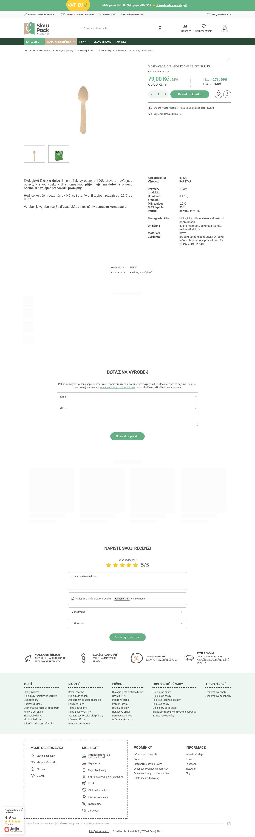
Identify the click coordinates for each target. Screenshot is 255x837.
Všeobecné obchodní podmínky (151, 768)
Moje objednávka (46, 748)
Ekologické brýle (32, 719)
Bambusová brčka (122, 715)
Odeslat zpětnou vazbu (127, 637)
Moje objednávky (97, 770)
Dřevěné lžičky (104, 50)
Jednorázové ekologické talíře (84, 699)
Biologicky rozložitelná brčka (127, 692)
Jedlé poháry (31, 699)
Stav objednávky (46, 756)
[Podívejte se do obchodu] (122, 28)
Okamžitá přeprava (133, 14)
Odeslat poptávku (127, 436)
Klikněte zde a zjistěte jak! (171, 5)
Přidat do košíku (190, 94)
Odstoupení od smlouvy (147, 778)
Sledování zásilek (46, 762)
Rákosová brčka (121, 711)
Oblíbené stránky (97, 790)
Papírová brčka (120, 699)
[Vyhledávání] (160, 28)
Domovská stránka (42, 50)
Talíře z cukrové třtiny (80, 711)
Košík (91, 783)
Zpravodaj (93, 810)
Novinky (120, 41)
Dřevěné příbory (85, 50)
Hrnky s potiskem (33, 711)
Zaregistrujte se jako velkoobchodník (99, 756)
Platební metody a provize (148, 764)
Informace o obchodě (145, 754)
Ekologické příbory (64, 50)
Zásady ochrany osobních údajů (151, 773)
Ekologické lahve (33, 715)
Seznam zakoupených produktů (105, 776)
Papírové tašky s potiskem (166, 699)
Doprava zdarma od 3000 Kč (80, 14)
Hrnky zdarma (31, 692)
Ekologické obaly (161, 692)
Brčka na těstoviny (122, 719)
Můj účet (90, 748)
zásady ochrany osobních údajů (117, 387)
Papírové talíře (76, 703)
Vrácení (41, 776)
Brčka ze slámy (120, 707)
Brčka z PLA (119, 696)
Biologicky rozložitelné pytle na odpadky (174, 711)
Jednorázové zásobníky (218, 696)
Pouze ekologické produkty (42, 14)
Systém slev (109, 14)
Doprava (138, 759)
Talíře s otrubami (77, 707)
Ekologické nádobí (78, 696)
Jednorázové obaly (215, 692)
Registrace (94, 763)
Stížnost (41, 769)
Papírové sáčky (160, 703)
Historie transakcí (98, 797)
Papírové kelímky (33, 703)
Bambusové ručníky (163, 715)
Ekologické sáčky (161, 696)
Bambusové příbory (79, 723)
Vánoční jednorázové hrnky (39, 723)
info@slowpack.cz (221, 14)
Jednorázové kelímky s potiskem (41, 707)
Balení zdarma (76, 692)
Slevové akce (102, 41)
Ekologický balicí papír (164, 707)
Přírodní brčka (120, 703)
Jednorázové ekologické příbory (85, 715)
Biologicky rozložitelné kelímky (40, 696)
